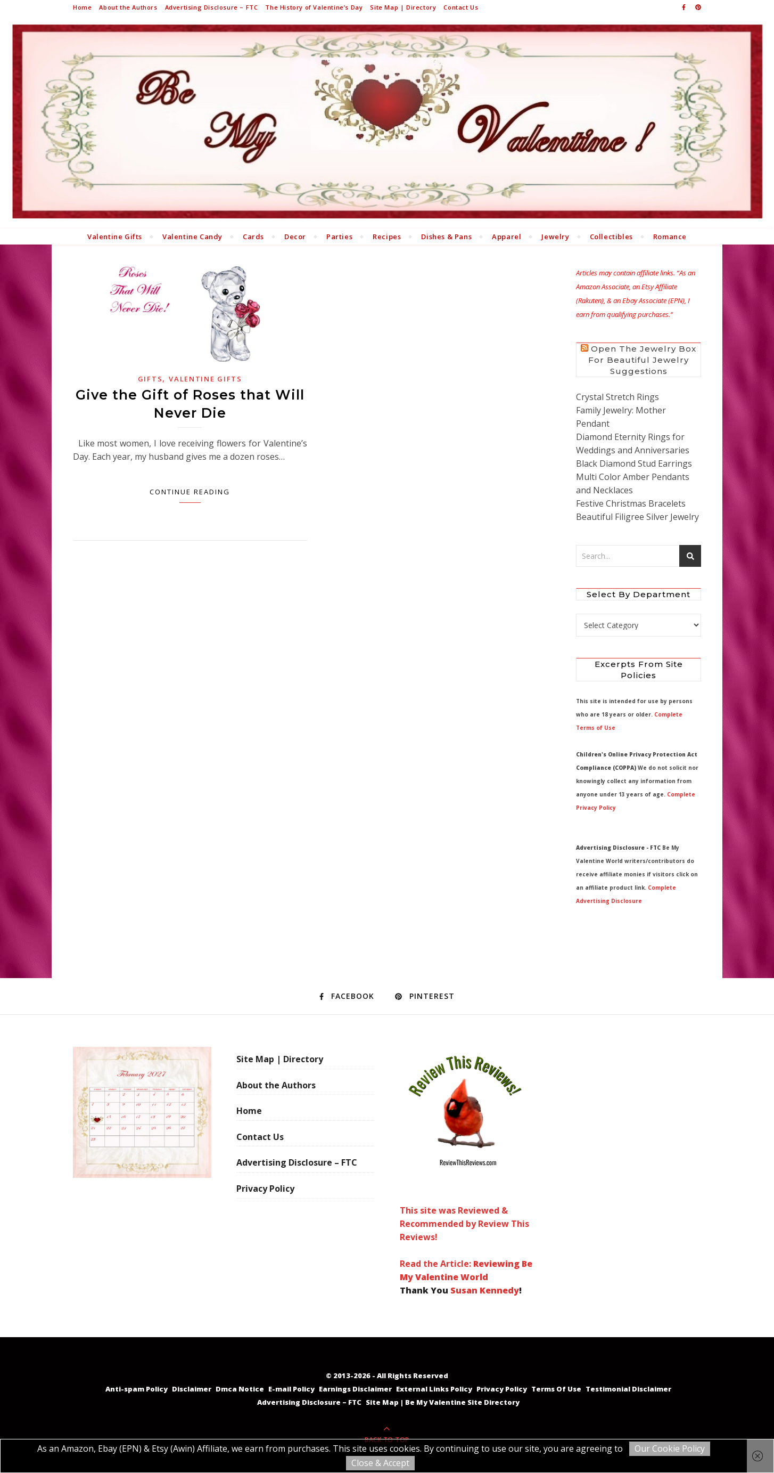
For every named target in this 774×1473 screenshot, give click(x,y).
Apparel (506, 236)
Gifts (150, 379)
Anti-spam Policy (136, 1389)
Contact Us (460, 7)
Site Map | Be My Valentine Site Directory (443, 1402)
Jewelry (555, 236)
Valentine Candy (192, 236)
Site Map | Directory (403, 7)
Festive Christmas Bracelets (631, 503)
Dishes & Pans (446, 236)
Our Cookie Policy (670, 1448)
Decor (295, 236)
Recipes (387, 236)
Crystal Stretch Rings (617, 397)
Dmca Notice (240, 1389)
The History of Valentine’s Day (314, 7)
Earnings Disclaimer (355, 1389)
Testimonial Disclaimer (628, 1389)
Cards (253, 236)
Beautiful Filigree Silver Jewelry (637, 517)
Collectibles (611, 236)
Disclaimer (191, 1389)
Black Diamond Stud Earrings (634, 463)
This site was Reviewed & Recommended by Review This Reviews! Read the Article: (465, 1158)
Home (82, 7)
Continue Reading (190, 492)
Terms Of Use (556, 1389)
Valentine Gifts (114, 236)
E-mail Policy (291, 1389)
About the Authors (128, 7)
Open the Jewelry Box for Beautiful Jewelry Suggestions (642, 360)
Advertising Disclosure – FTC (211, 7)
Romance (670, 236)
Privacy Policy (265, 1188)
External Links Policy (434, 1389)
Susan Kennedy (484, 1290)
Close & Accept (380, 1463)
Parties (339, 236)
